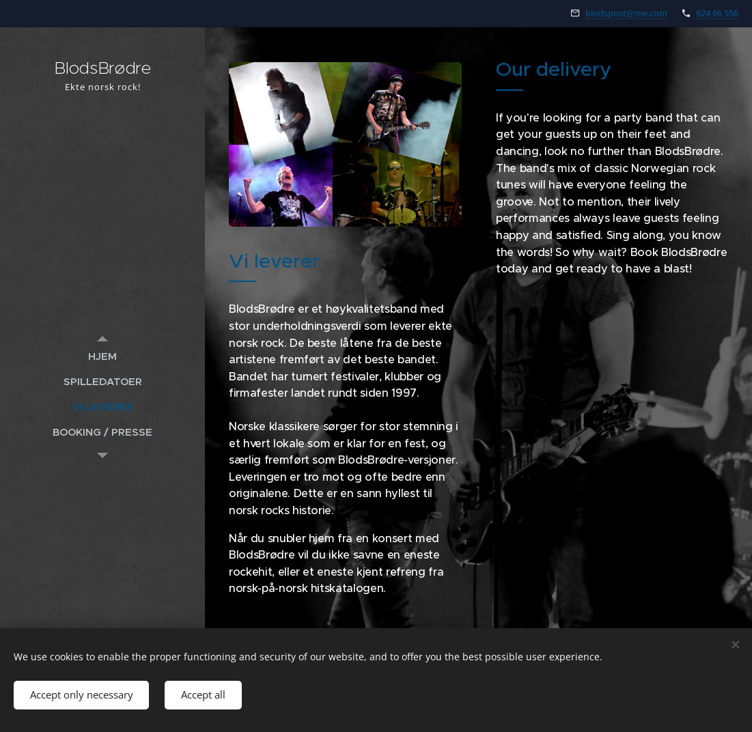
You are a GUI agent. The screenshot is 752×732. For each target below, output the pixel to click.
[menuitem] (102, 356)
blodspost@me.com (626, 13)
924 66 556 (717, 13)
